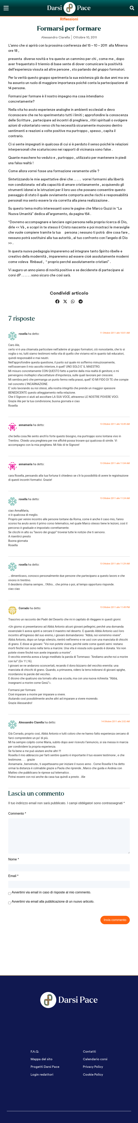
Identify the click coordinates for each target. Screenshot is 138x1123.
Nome (13, 859)
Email (13, 876)
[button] (131, 8)
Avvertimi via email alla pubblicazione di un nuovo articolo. (53, 901)
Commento (17, 813)
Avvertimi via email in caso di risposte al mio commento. (51, 892)
